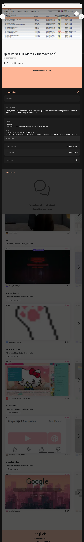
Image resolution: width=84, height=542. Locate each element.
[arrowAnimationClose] (2, 16)
